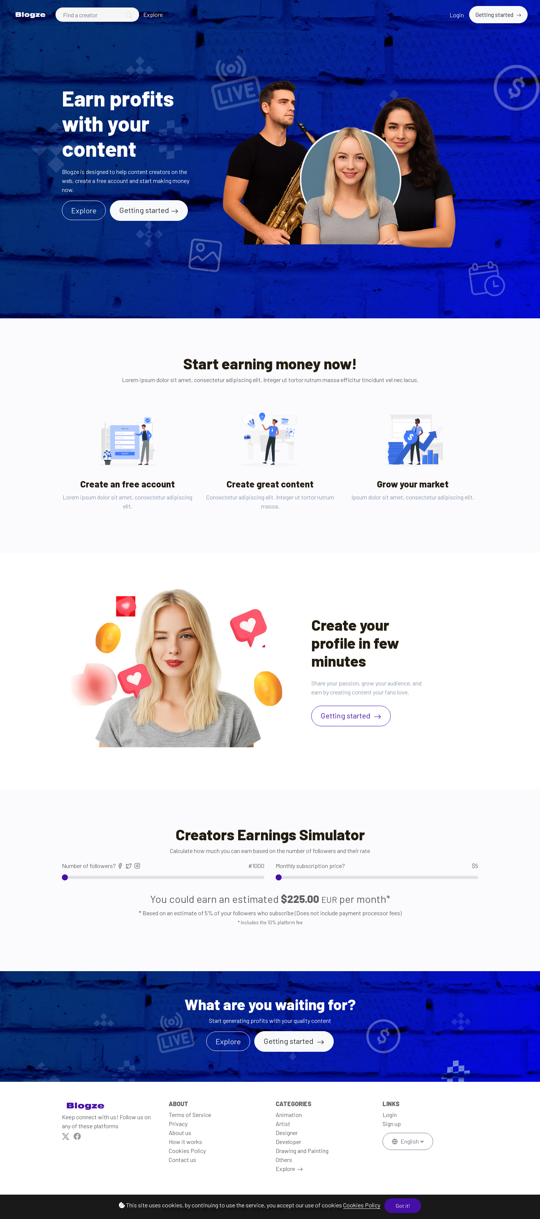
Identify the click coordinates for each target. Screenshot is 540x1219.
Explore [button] (83, 210)
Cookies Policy (361, 1205)
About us (180, 1132)
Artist (283, 1123)
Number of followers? (163, 865)
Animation (289, 1114)
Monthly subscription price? (377, 865)
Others (284, 1159)
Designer (287, 1132)
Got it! (403, 1206)
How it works (185, 1141)
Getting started (495, 14)
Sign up (391, 1123)
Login (457, 14)
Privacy (178, 1123)
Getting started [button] (289, 1040)
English (406, 1141)
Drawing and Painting (302, 1150)
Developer (288, 1141)
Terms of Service (190, 1114)
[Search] (97, 14)
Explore (153, 14)
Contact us (182, 1159)
